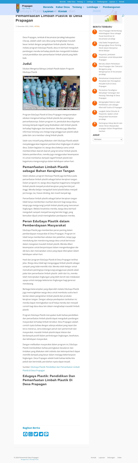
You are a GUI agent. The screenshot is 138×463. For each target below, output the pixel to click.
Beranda (63, 2)
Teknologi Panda (34, 459)
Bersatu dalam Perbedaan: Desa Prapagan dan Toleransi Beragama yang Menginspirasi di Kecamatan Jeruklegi (110, 69)
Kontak (121, 2)
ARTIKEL (37, 26)
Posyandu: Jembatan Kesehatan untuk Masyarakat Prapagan (110, 57)
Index (119, 457)
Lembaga (90, 2)
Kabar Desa (71, 2)
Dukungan (111, 457)
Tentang (80, 2)
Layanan (112, 2)
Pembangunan (102, 2)
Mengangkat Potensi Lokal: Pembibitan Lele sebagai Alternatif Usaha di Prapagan (110, 105)
